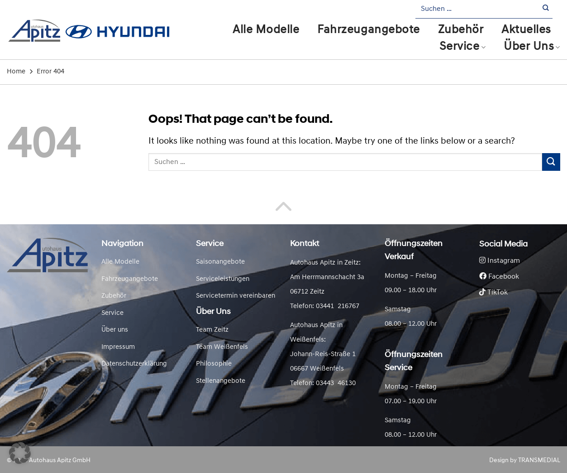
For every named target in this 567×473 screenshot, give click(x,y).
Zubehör (461, 30)
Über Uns (532, 47)
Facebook (499, 276)
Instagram (499, 261)
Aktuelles (526, 30)
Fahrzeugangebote (368, 30)
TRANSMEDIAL (539, 460)
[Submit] (546, 9)
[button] (20, 453)
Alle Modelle (266, 30)
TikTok (493, 292)
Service (462, 47)
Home (16, 71)
